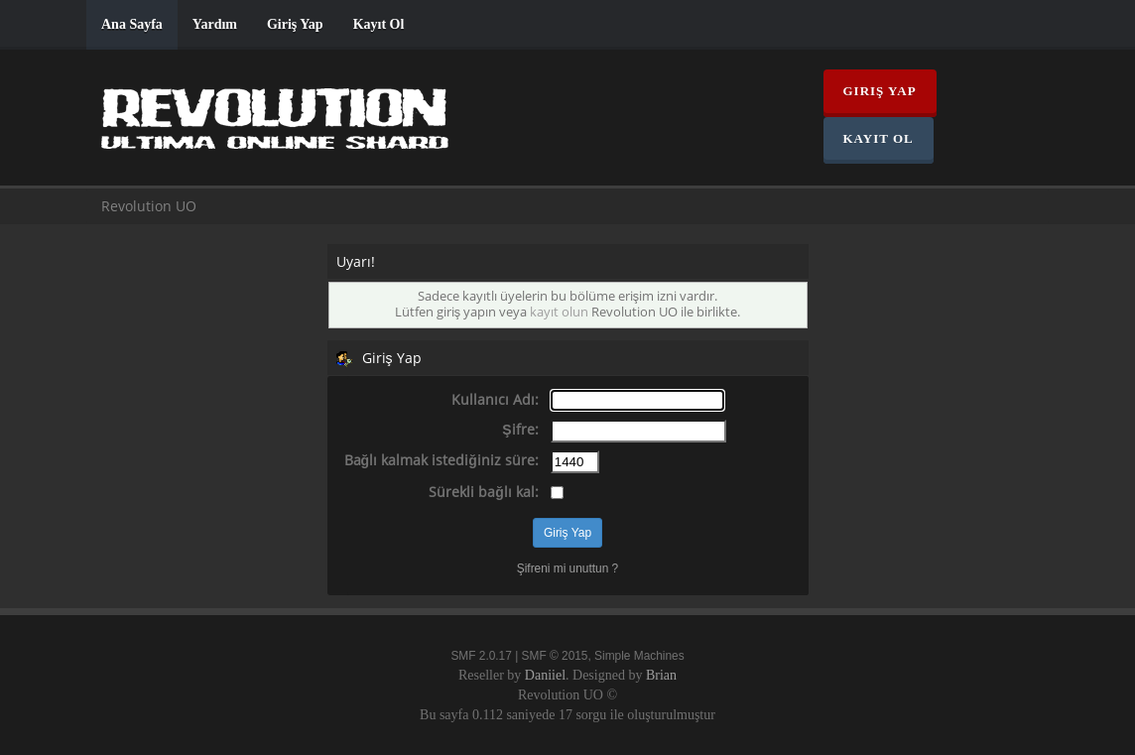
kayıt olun (559, 312)
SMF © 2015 (555, 656)
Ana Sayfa (132, 24)
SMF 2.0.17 (480, 656)
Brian (661, 675)
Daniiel (545, 675)
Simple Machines (639, 656)
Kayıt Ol (379, 24)
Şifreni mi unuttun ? (567, 568)
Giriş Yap (295, 24)
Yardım (214, 24)
